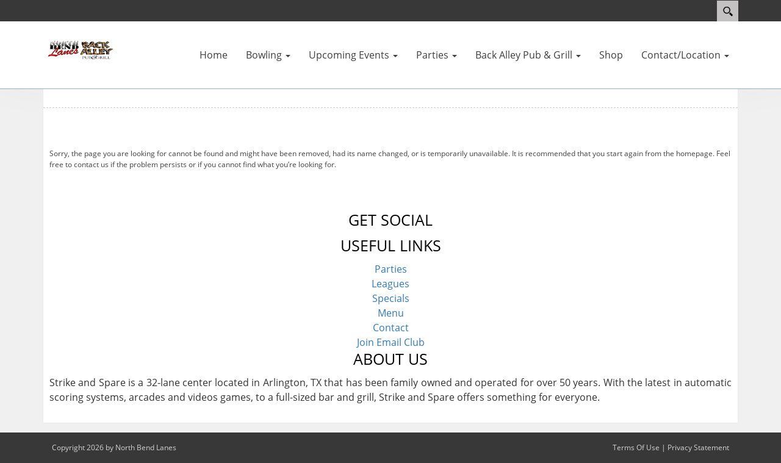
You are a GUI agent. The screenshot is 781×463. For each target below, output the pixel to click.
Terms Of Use (636, 447)
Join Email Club (391, 342)
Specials (390, 298)
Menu (391, 313)
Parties (391, 269)
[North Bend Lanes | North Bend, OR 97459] (79, 48)
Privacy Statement (698, 447)
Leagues (390, 283)
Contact (391, 327)
